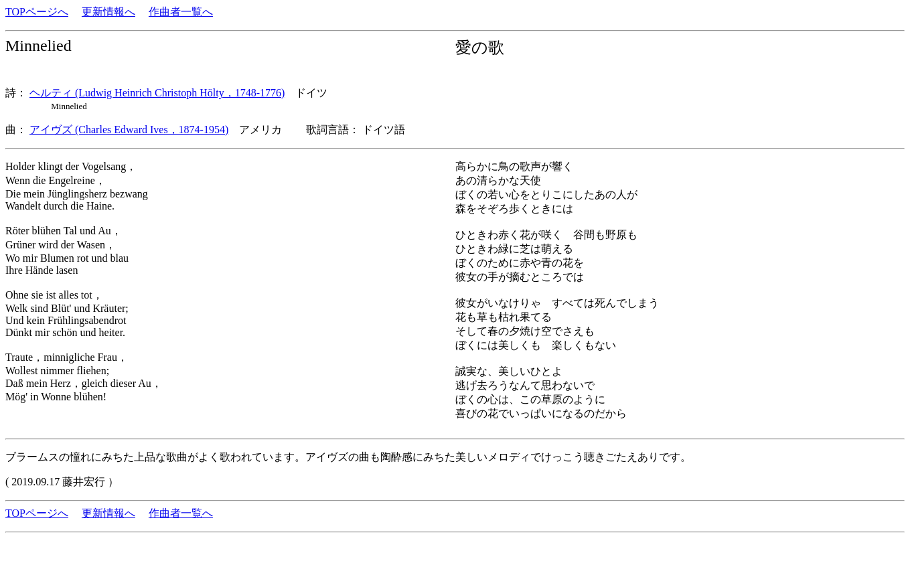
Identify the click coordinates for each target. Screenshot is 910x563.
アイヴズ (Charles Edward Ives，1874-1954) (128, 129)
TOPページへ (36, 11)
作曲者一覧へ (181, 11)
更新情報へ (108, 11)
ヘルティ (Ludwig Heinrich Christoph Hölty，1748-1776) (157, 92)
